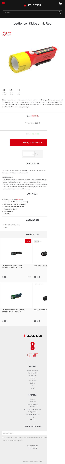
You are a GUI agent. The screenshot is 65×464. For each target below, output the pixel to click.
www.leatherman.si (32, 445)
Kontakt (32, 399)
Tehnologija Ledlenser (32, 414)
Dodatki (32, 383)
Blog (32, 417)
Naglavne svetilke (32, 370)
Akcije (32, 385)
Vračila (32, 407)
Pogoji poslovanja (32, 404)
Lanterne (32, 378)
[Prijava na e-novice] (61, 433)
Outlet (32, 388)
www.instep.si (32, 448)
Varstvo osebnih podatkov (32, 409)
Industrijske (32, 375)
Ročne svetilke (32, 373)
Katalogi (32, 419)
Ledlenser (19, 199)
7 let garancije (32, 412)
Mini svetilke (32, 380)
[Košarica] (60, 3)
